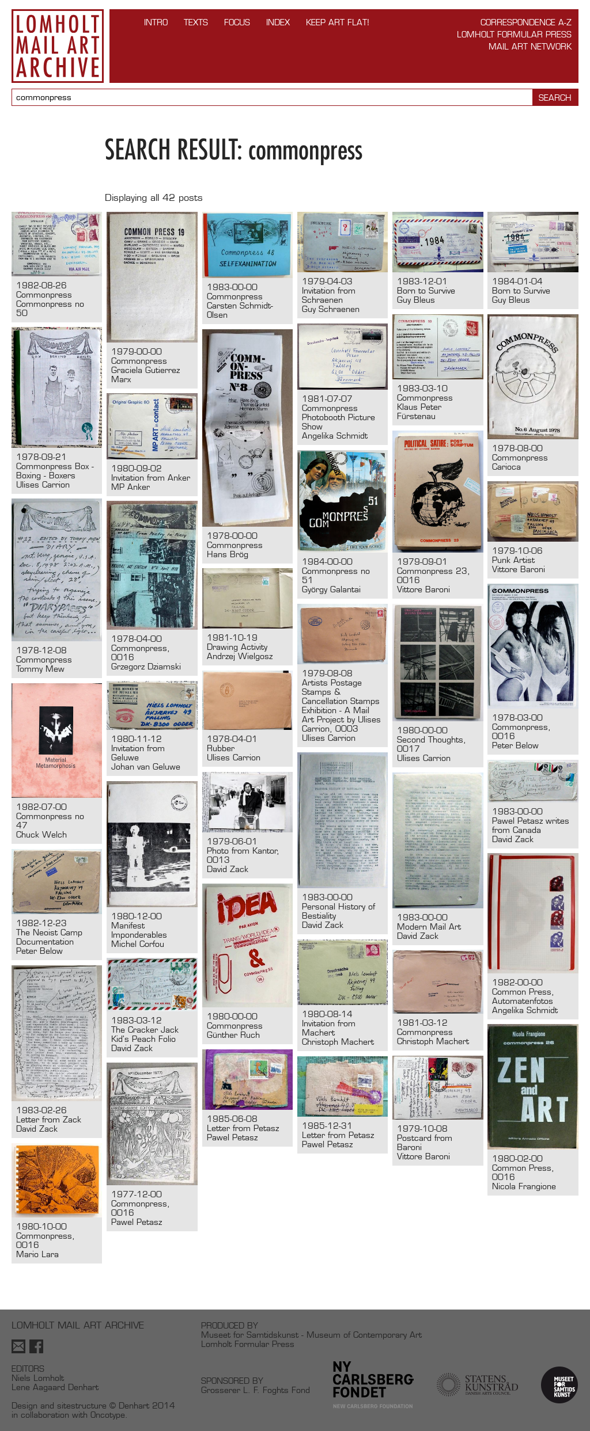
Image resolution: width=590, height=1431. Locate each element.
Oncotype (107, 1414)
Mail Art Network (530, 46)
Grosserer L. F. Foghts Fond (255, 1390)
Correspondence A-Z (526, 22)
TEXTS (196, 22)
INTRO (156, 22)
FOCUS (237, 22)
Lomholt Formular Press (514, 34)
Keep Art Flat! (337, 22)
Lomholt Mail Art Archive (58, 46)
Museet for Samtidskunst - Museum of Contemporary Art (311, 1334)
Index (278, 22)
